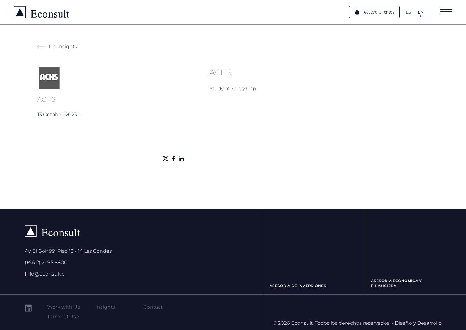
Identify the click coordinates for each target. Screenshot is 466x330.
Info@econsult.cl (45, 274)
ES (408, 12)
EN (421, 12)
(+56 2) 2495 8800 (46, 262)
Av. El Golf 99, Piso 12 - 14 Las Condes (68, 251)
